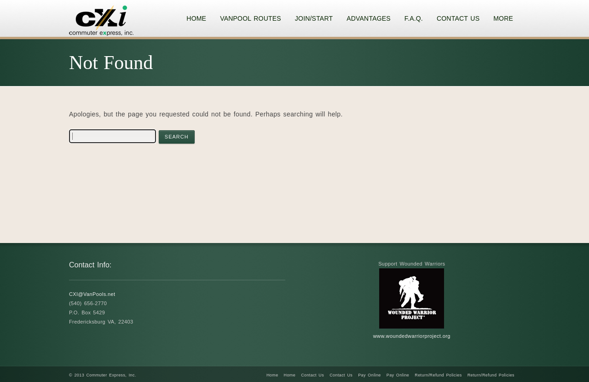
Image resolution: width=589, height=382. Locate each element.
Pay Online (369, 375)
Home (272, 375)
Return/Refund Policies (438, 375)
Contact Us (312, 375)
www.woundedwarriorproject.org (411, 336)
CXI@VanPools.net (92, 294)
